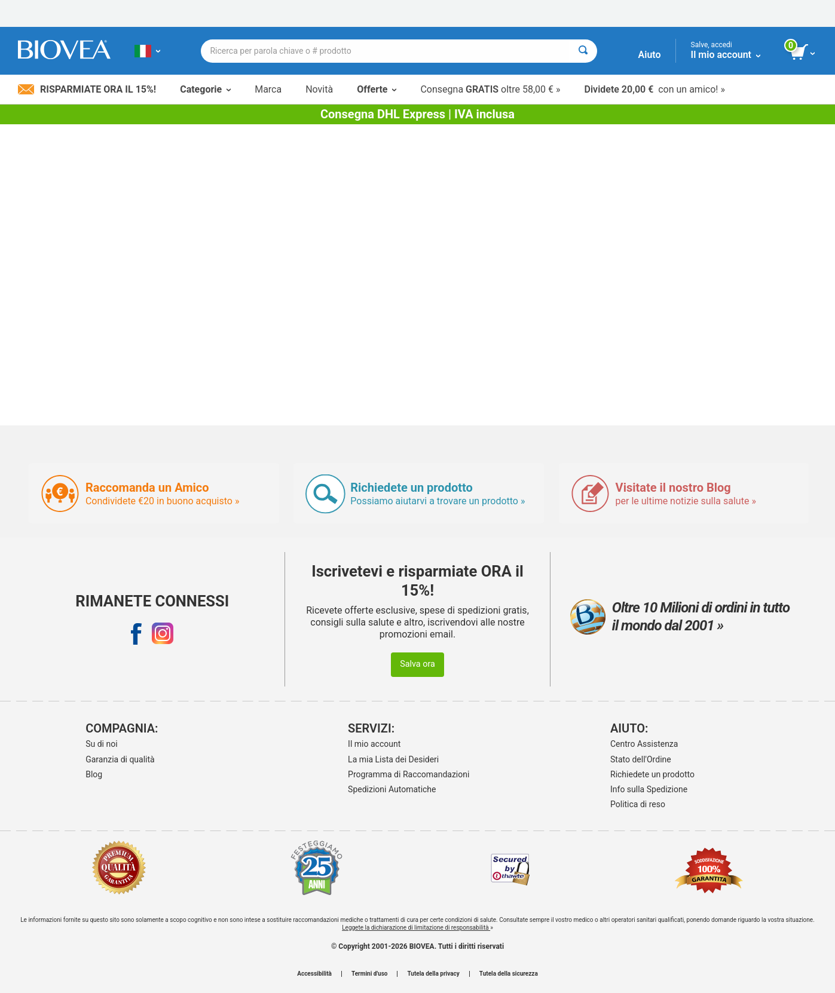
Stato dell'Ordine (640, 759)
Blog (93, 774)
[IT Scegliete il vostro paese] (147, 51)
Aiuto (649, 54)
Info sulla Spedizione (648, 789)
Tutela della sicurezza (508, 974)
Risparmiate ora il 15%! (87, 89)
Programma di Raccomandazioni (408, 774)
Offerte (376, 89)
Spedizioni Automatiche (392, 789)
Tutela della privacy (433, 974)
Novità (319, 89)
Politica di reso (637, 804)
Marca (268, 89)
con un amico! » (655, 89)
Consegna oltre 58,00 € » (490, 89)
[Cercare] (583, 51)
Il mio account (374, 744)
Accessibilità (314, 974)
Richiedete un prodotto (652, 774)
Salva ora (417, 664)
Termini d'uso (369, 974)
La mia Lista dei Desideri (393, 759)
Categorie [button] (205, 89)
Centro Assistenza (644, 744)
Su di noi (101, 744)
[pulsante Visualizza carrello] (803, 52)
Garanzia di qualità (119, 759)
